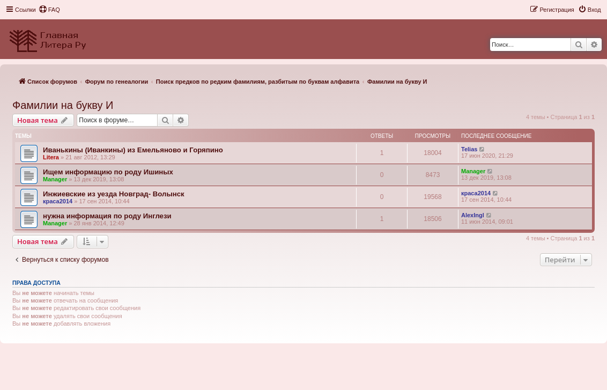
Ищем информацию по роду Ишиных (108, 172)
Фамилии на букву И (62, 105)
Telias (469, 149)
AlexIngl (472, 215)
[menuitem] (49, 9)
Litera (51, 157)
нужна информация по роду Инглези (107, 216)
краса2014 (57, 201)
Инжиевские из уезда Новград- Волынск (113, 194)
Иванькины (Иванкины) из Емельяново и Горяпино (133, 150)
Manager (55, 179)
